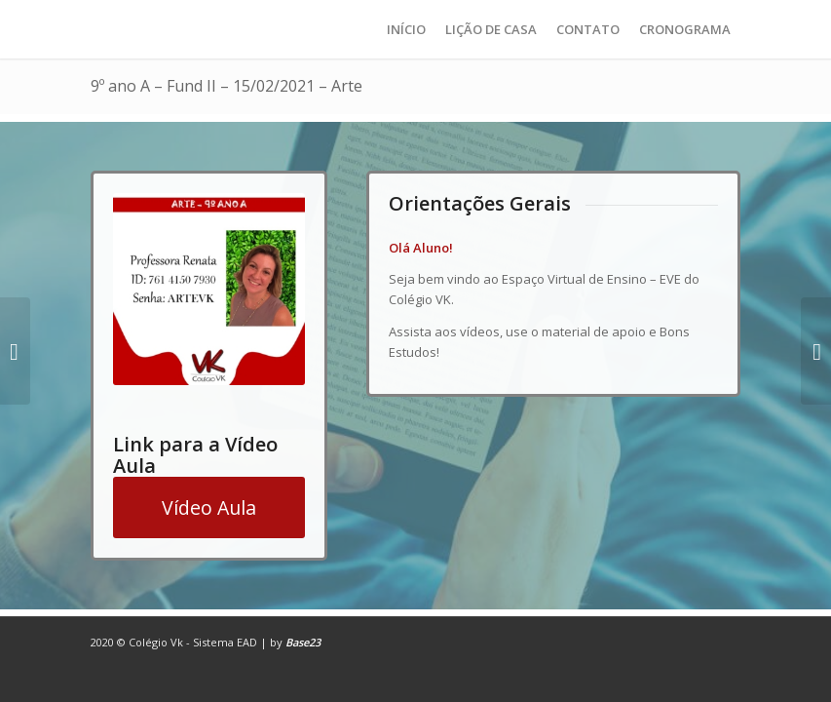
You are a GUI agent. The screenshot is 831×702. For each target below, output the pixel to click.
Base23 (303, 642)
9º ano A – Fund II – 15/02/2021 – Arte (226, 86)
